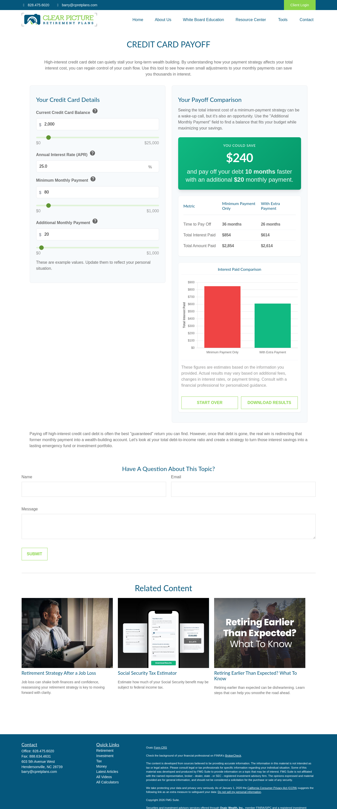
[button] (137, 19)
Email (176, 477)
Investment (104, 756)
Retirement (104, 751)
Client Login (300, 5)
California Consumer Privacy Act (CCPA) (272, 787)
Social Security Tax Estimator (147, 673)
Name (27, 477)
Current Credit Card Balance (67, 111)
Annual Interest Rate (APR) (66, 153)
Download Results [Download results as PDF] (269, 402)
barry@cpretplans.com (76, 5)
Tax (99, 761)
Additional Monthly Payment (67, 221)
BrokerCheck (233, 755)
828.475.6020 (36, 5)
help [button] (95, 111)
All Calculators (107, 782)
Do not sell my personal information (239, 791)
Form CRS (160, 747)
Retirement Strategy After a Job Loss (59, 673)
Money (101, 766)
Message (30, 509)
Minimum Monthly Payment (66, 179)
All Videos (104, 777)
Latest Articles (107, 772)
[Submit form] (34, 554)
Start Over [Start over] (209, 402)
